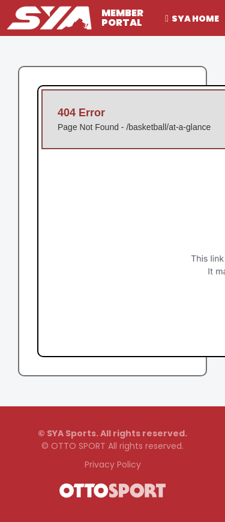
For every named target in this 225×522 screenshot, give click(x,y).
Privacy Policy (113, 464)
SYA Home (195, 19)
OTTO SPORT (78, 446)
